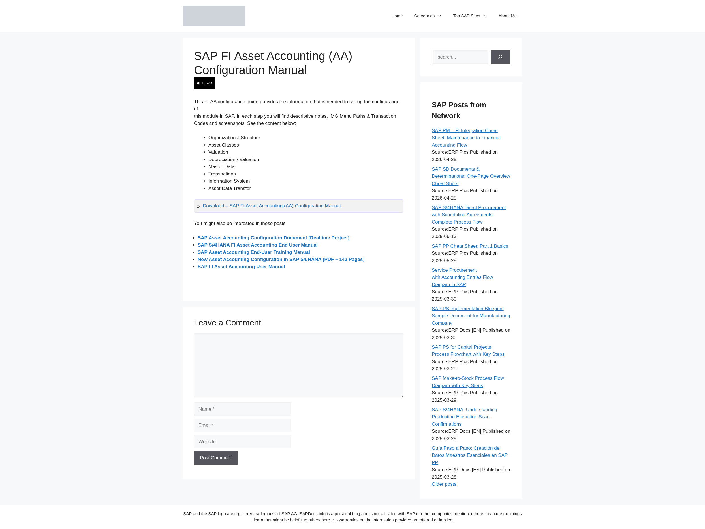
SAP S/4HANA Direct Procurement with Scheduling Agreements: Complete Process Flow (469, 215)
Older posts (444, 484)
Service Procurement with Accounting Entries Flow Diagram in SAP (462, 277)
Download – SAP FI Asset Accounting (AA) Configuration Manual (272, 206)
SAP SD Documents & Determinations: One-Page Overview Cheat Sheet (471, 176)
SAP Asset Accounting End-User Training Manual (254, 252)
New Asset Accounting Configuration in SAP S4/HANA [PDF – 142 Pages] (281, 259)
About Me (508, 15)
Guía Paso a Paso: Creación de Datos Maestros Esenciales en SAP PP (470, 455)
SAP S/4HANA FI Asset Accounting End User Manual (258, 245)
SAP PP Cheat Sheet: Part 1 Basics (470, 246)
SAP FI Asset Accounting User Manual (241, 266)
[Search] (500, 57)
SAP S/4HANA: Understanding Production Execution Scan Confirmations (464, 417)
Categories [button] (431, 15)
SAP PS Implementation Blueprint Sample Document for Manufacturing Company (471, 316)
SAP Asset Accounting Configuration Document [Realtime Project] (273, 238)
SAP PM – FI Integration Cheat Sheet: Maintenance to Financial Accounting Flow (466, 138)
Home (397, 15)
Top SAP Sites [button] (473, 15)
